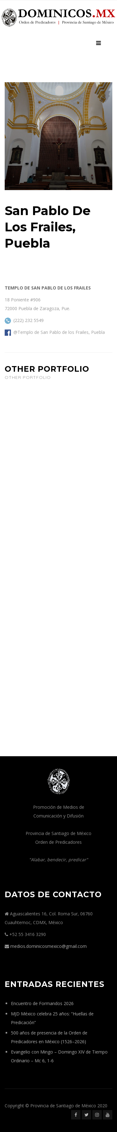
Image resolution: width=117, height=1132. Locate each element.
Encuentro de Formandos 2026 (42, 1003)
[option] (58, 136)
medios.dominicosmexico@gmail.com (48, 946)
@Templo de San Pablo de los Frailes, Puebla (59, 332)
